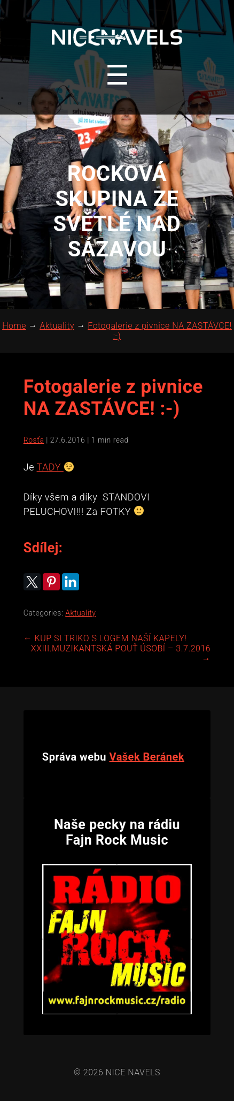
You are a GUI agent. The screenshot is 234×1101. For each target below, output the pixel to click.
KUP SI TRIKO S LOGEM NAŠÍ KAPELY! (105, 638)
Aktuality (80, 613)
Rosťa (34, 440)
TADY (50, 467)
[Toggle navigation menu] (117, 75)
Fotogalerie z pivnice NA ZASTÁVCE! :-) (113, 398)
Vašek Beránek (147, 756)
